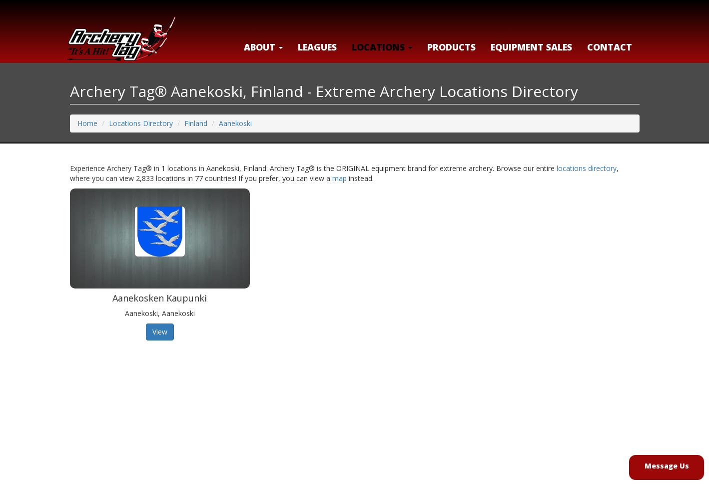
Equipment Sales (531, 47)
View (159, 331)
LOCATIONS (382, 47)
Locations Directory (141, 123)
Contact (609, 47)
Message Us (667, 465)
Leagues (317, 47)
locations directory (587, 168)
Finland (195, 123)
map (339, 178)
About (263, 47)
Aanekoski (235, 123)
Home (87, 123)
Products (451, 47)
